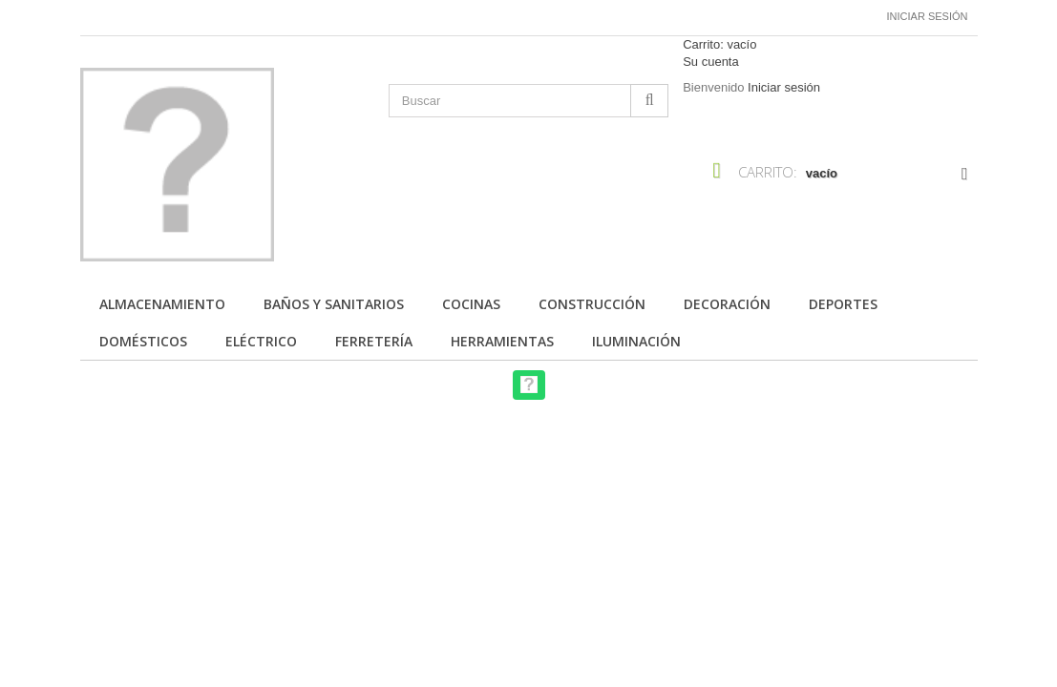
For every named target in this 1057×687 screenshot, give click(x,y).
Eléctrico (261, 341)
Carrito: (719, 44)
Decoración (727, 304)
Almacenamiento (162, 304)
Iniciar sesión (927, 16)
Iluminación (636, 341)
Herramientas (502, 341)
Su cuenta (711, 61)
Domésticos (143, 341)
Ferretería (373, 341)
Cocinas (471, 304)
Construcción (592, 304)
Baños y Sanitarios (334, 304)
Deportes (843, 304)
